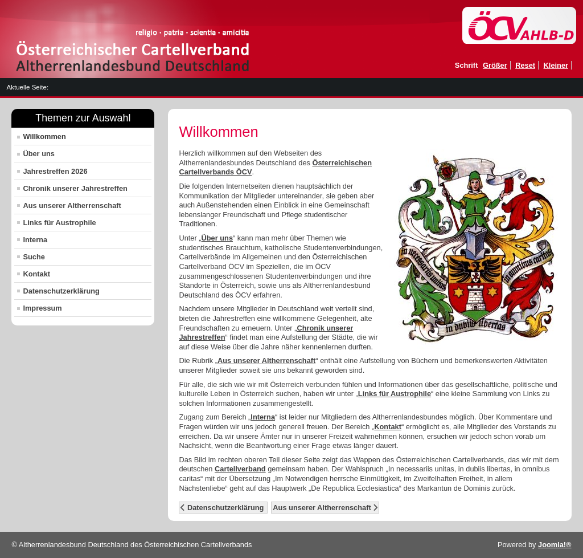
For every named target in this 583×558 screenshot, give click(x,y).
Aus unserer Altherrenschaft (72, 205)
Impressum (42, 308)
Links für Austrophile (59, 222)
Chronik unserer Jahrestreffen (75, 188)
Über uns (38, 153)
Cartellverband (240, 469)
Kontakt (36, 274)
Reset (525, 65)
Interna (35, 239)
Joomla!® (555, 544)
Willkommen (44, 136)
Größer (495, 65)
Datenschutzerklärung (61, 291)
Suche (33, 256)
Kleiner (556, 65)
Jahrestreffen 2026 (55, 171)
